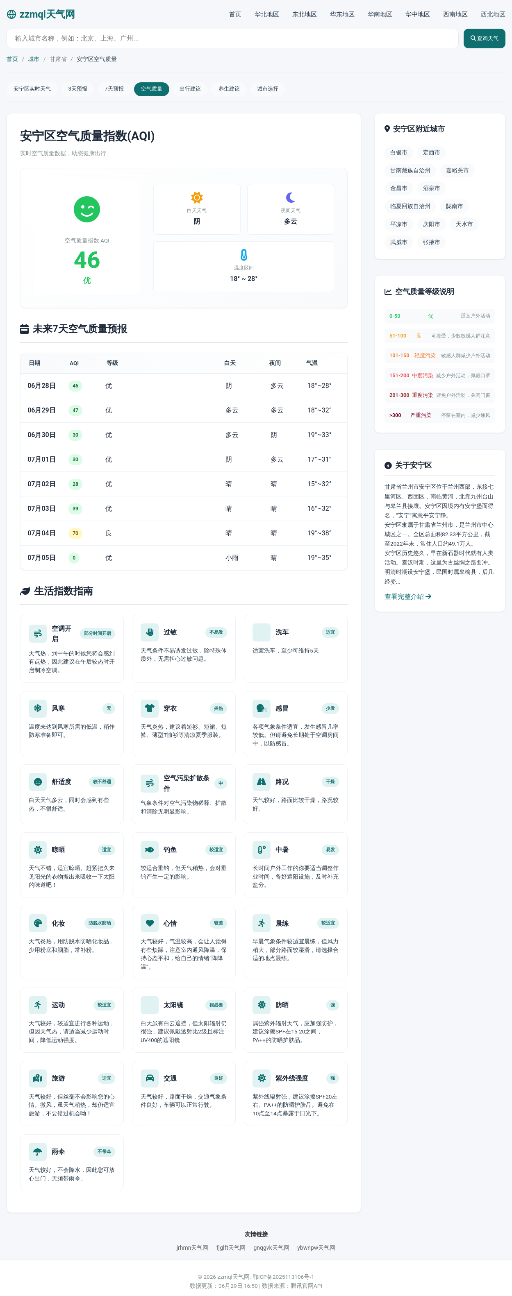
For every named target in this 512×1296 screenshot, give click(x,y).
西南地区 (455, 14)
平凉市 (398, 225)
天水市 (464, 225)
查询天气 (480, 38)
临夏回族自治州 (410, 207)
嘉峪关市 (457, 171)
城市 (33, 59)
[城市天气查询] (228, 38)
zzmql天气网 (41, 14)
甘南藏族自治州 (410, 171)
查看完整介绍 (408, 598)
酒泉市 (431, 189)
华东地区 (342, 14)
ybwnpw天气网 (316, 1240)
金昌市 (398, 189)
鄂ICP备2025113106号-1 (283, 1269)
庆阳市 (431, 225)
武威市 (398, 243)
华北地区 (267, 14)
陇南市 (454, 207)
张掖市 (431, 243)
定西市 (431, 154)
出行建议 (208, 89)
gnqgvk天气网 (271, 1240)
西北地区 (493, 14)
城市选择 (293, 89)
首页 (235, 14)
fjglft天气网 (231, 1240)
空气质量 (166, 89)
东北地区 (304, 14)
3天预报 (85, 89)
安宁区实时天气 (35, 89)
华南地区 (380, 14)
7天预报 (125, 89)
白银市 (398, 154)
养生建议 (251, 89)
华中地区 (417, 14)
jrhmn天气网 (193, 1240)
